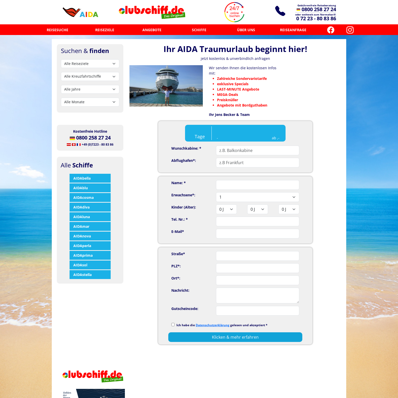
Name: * (178, 182)
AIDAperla (82, 245)
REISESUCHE (57, 29)
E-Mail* (177, 231)
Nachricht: (180, 290)
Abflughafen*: (183, 160)
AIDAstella (82, 274)
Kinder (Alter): (183, 207)
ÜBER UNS (246, 29)
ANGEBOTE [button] (151, 29)
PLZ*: (176, 266)
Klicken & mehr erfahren (235, 337)
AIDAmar (81, 226)
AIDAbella (82, 178)
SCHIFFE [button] (199, 29)
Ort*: (175, 278)
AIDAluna (81, 216)
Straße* (178, 253)
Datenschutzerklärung (212, 325)
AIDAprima (83, 255)
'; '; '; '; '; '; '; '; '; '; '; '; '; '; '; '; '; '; (257, 197)
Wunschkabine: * (186, 148)
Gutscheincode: (184, 308)
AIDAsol (80, 265)
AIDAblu (80, 187)
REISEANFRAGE (293, 29)
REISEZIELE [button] (104, 29)
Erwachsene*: (183, 195)
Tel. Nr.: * (179, 219)
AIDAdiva (81, 207)
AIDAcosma (83, 197)
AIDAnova (82, 236)
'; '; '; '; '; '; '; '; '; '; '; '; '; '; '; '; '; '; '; (226, 209)
